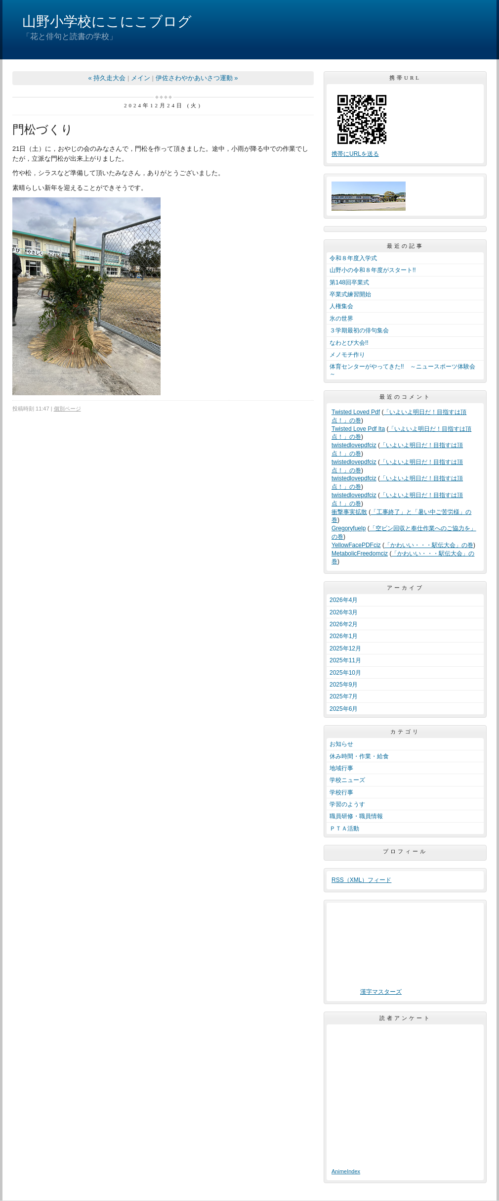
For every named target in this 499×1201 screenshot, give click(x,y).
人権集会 (341, 306)
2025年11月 (345, 660)
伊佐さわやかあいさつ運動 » (197, 78)
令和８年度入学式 (353, 258)
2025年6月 (344, 708)
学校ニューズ (347, 780)
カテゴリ (405, 732)
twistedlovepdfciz (354, 445)
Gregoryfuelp (349, 528)
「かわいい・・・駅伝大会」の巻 (428, 545)
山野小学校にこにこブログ (107, 21)
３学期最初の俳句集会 (359, 330)
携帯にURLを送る (355, 153)
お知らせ (341, 743)
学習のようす (347, 804)
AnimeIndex (346, 1171)
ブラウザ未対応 (381, 948)
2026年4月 (344, 600)
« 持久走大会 (107, 78)
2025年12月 (345, 648)
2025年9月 (344, 684)
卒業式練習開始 (350, 294)
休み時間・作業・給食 (359, 756)
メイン (140, 78)
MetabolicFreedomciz (360, 553)
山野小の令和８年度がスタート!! (373, 270)
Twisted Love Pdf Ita (358, 428)
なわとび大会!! (349, 342)
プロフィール (405, 851)
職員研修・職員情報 (356, 816)
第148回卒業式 (349, 282)
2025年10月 (345, 672)
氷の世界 (341, 318)
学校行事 (341, 792)
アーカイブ (405, 588)
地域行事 (341, 768)
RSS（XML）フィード (361, 880)
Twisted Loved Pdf (356, 412)
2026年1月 (344, 636)
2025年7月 (344, 696)
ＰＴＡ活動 (344, 828)
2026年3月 (344, 612)
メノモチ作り (347, 354)
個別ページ (67, 409)
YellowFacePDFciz (356, 545)
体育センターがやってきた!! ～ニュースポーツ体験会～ (402, 370)
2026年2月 (344, 624)
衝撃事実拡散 (349, 511)
